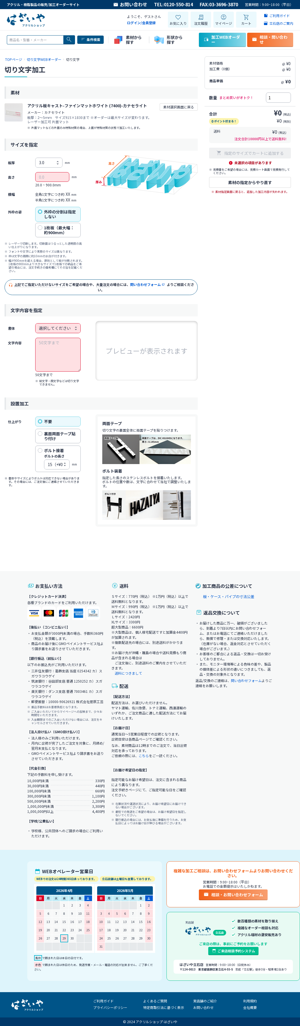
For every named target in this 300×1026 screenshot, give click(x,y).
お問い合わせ (130, 4)
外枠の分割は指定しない (57, 214)
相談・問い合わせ (270, 39)
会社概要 (250, 1007)
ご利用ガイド (103, 1000)
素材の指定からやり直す (250, 182)
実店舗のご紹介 (205, 1000)
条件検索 (90, 39)
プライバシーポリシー (110, 1007)
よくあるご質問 (155, 1000)
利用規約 (250, 1000)
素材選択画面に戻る (178, 106)
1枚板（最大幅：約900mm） (56, 230)
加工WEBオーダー (221, 39)
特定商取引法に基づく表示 (163, 1007)
